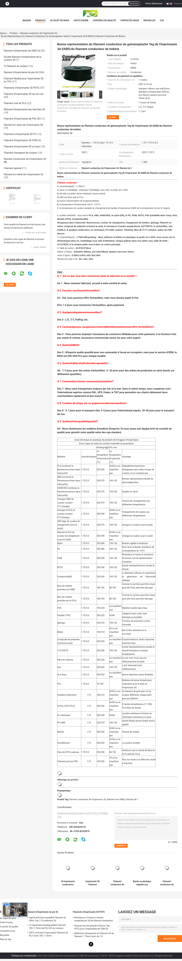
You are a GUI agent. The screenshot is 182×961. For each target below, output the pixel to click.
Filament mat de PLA (15, 103)
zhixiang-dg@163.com (106, 447)
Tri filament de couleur (16, 66)
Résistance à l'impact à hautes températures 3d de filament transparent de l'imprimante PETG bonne (93, 919)
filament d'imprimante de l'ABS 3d (22, 50)
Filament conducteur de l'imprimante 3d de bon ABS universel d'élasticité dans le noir (167, 883)
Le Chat (112, 117)
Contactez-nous (129, 20)
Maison (27, 20)
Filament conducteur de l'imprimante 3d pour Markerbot (117, 883)
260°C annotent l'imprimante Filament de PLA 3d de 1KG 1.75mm (48, 934)
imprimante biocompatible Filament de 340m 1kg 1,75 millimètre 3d (47, 919)
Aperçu (3, 33)
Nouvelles (149, 20)
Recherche (134, 4)
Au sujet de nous (59, 20)
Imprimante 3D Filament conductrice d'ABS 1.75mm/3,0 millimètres (92, 883)
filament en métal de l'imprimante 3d (23, 174)
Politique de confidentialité (23, 955)
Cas (162, 20)
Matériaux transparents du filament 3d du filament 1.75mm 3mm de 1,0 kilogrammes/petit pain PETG (94, 935)
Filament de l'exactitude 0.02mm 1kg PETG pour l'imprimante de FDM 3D (92, 927)
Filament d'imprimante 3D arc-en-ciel (23, 94)
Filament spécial (12, 168)
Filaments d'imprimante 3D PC (20, 134)
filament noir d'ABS (116, 799)
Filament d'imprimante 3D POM (20, 140)
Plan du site (5, 939)
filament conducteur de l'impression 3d (87, 799)
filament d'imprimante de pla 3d (21, 72)
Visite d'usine (81, 20)
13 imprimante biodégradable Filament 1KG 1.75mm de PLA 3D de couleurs (47, 926)
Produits (40, 20)
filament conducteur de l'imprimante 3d (38, 33)
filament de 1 (132, 799)
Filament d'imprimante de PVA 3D (22, 118)
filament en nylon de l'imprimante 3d (23, 124)
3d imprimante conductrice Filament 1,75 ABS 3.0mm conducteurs (68, 883)
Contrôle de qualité (104, 20)
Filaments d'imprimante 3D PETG (21, 87)
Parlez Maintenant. (154, 3)
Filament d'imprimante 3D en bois (22, 146)
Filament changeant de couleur (20, 152)
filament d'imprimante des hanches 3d (24, 109)
